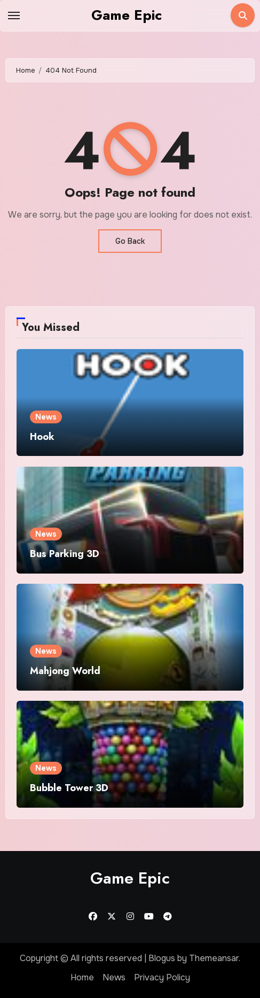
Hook (42, 437)
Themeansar (214, 958)
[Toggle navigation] (13, 15)
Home (82, 977)
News (46, 417)
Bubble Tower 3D (69, 788)
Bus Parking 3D (64, 554)
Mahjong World (65, 671)
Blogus (161, 958)
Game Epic (126, 15)
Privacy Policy (162, 977)
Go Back (130, 241)
